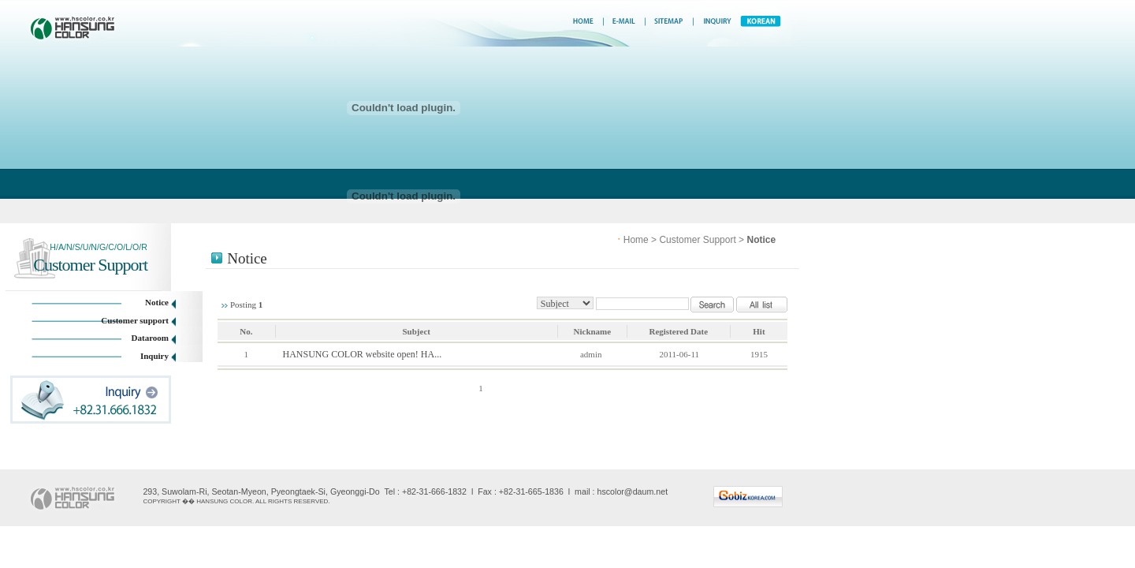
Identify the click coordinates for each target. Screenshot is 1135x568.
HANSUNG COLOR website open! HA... (362, 354)
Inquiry (154, 356)
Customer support (135, 320)
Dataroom (150, 337)
